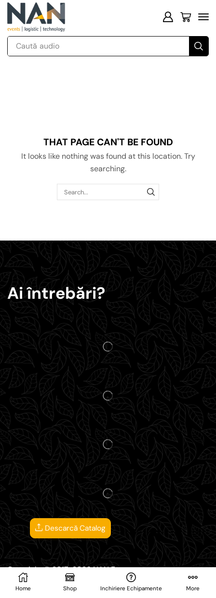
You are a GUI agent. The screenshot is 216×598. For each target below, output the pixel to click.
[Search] (198, 46)
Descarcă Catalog (70, 528)
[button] (167, 17)
